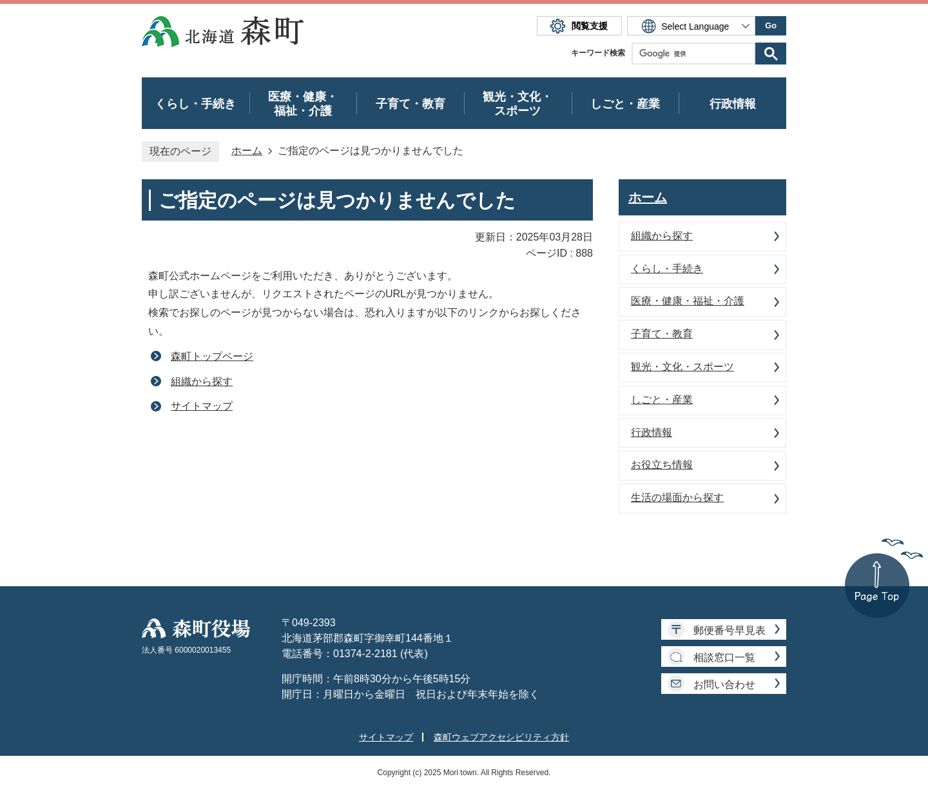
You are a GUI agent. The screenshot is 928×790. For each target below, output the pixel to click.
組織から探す (202, 381)
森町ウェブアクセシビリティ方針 (501, 737)
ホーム (246, 150)
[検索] (696, 53)
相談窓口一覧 (724, 657)
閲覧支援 (590, 26)
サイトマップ (202, 405)
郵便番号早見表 (729, 630)
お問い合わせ (724, 684)
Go (771, 25)
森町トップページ (212, 356)
